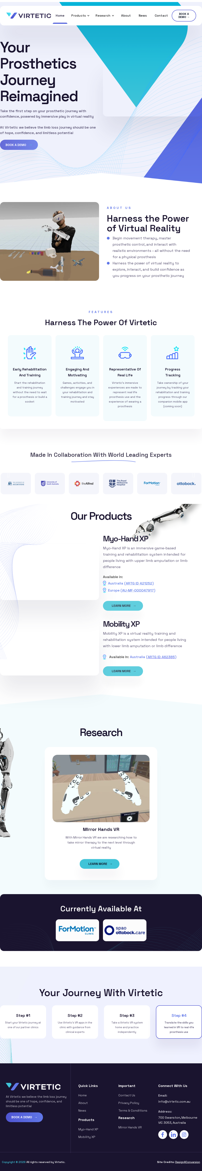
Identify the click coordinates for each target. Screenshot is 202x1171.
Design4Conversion (187, 1162)
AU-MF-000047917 (138, 594)
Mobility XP (86, 1137)
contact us (126, 1095)
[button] (80, 16)
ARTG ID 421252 (139, 587)
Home (60, 15)
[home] (29, 16)
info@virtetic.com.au (174, 1101)
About (126, 15)
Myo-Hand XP (88, 1129)
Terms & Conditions (132, 1110)
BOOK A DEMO (18, 145)
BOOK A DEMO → (184, 15)
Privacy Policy (128, 1103)
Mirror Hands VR (130, 1127)
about (83, 1103)
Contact (161, 15)
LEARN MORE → (124, 611)
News (143, 15)
